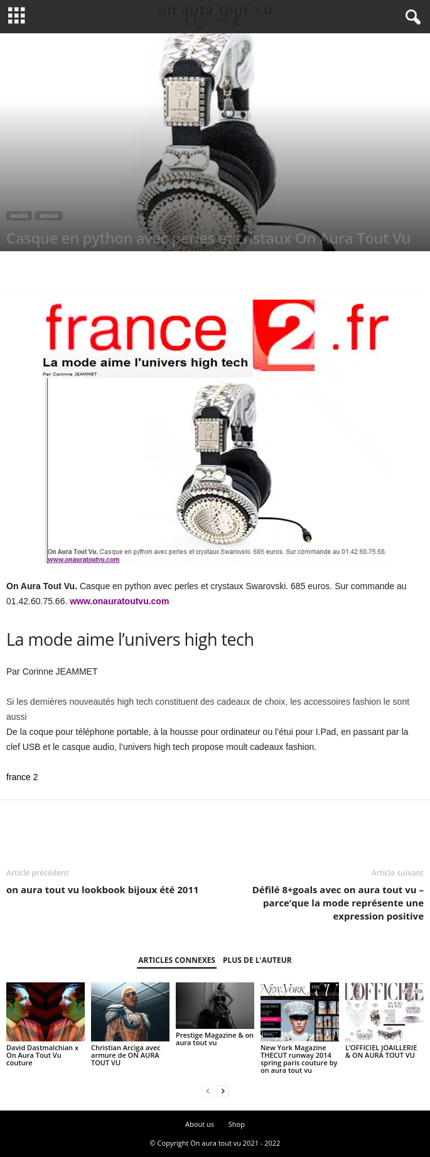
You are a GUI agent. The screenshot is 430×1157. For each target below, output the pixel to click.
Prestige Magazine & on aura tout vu (215, 1038)
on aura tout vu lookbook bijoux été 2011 (102, 889)
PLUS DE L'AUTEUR (257, 960)
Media (49, 216)
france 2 (22, 777)
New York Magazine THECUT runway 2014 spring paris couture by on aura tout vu (299, 1059)
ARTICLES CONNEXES (176, 960)
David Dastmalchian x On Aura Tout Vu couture (42, 1055)
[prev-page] (208, 1091)
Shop (236, 1124)
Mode (19, 216)
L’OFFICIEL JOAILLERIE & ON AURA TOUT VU (381, 1051)
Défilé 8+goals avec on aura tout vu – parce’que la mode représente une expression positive (338, 902)
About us (199, 1124)
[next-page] (223, 1091)
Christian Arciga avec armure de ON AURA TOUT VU (126, 1055)
